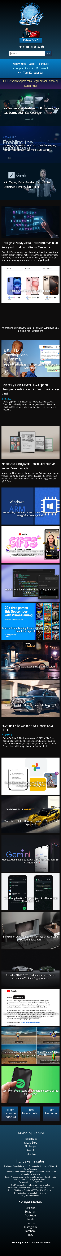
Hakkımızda (30, 1139)
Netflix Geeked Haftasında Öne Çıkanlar (30, 1193)
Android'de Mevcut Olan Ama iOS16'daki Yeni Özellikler (30, 1190)
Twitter (30, 1223)
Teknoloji (43, 64)
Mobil (32, 64)
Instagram (30, 1227)
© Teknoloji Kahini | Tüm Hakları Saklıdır (30, 1242)
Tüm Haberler (51, 1111)
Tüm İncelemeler (30, 1111)
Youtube (30, 1215)
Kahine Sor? (30, 40)
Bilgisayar (30, 1146)
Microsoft (42, 68)
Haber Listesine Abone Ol (10, 1113)
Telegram (30, 1211)
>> (19, 73)
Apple (19, 68)
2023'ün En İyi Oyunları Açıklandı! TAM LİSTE (30, 1180)
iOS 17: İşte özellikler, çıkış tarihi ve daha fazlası (30, 1185)
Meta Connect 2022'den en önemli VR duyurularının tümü (30, 1188)
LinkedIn (30, 1208)
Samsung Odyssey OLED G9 (30, 1182)
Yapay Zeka (19, 64)
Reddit (30, 1219)
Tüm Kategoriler (33, 73)
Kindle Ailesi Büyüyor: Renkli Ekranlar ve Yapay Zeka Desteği (30, 1177)
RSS (30, 1235)
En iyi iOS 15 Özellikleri (30, 1196)
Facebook (30, 1231)
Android (29, 68)
